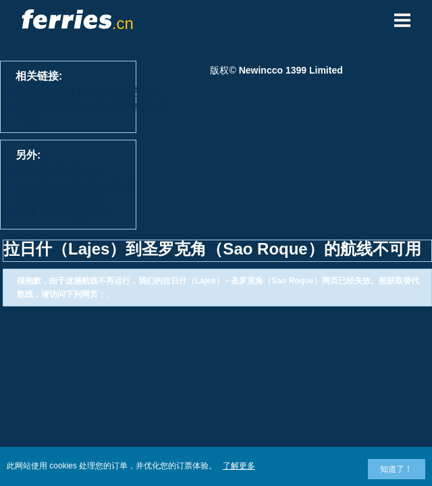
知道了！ (396, 469)
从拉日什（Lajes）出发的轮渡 (90, 91)
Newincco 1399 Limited (291, 70)
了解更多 (239, 465)
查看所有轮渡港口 (61, 199)
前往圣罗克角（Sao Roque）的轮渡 (93, 111)
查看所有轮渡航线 (61, 170)
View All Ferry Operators (76, 184)
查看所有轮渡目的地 (66, 213)
